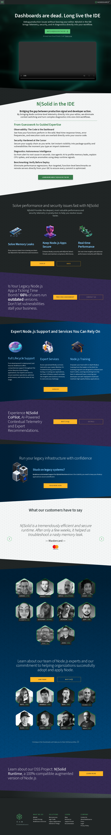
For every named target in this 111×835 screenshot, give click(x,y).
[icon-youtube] (22, 822)
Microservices (53, 817)
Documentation (69, 824)
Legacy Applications (55, 822)
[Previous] (9, 538)
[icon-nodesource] (25, 817)
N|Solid (35, 817)
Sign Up (42, 263)
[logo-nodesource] (103, 2)
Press (82, 822)
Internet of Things (54, 824)
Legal (82, 824)
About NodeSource (86, 819)
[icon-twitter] (19, 822)
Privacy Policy (85, 826)
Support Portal (69, 822)
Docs (69, 263)
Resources (68, 819)
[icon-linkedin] (24, 822)
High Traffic (52, 819)
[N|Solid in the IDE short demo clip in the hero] (57, 61)
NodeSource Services (39, 822)
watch (65, 421)
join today (42, 679)
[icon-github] (17, 822)
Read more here (55, 486)
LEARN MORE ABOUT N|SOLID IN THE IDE (55, 177)
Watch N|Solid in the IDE (57, 31)
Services (55, 389)
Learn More (91, 773)
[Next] (101, 538)
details (91, 421)
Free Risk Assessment (65, 297)
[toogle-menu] (2, 2)
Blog (66, 817)
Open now (68, 36)
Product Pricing (37, 819)
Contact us (91, 297)
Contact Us (84, 817)
